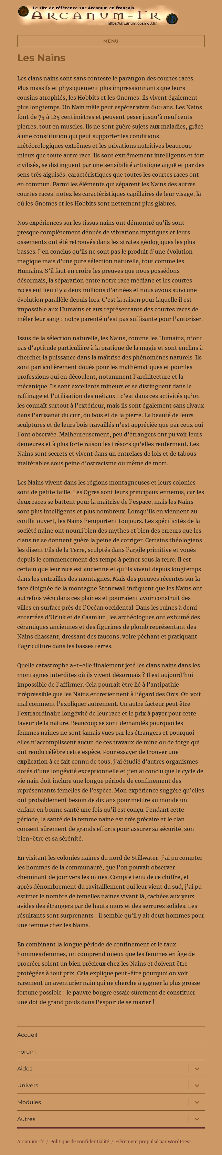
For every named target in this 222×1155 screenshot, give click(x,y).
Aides (24, 1068)
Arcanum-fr (97, 15)
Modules (29, 1102)
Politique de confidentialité (79, 1142)
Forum (26, 1051)
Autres (26, 1119)
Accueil (27, 1035)
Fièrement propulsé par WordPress (153, 1142)
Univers (27, 1085)
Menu (110, 41)
